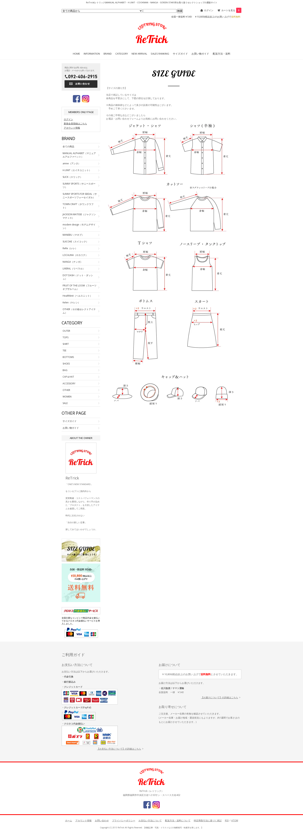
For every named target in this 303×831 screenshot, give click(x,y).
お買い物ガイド (200, 53)
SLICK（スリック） (72, 177)
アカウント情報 (72, 127)
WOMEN (67, 396)
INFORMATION (92, 53)
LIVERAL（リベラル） (74, 268)
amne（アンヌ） (71, 163)
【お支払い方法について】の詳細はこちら (119, 748)
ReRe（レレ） (70, 248)
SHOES (66, 363)
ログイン (208, 10)
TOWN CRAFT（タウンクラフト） (78, 205)
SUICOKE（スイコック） (75, 241)
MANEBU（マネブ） (73, 234)
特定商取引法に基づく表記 (208, 820)
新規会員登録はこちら (75, 123)
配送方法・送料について (178, 820)
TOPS (65, 337)
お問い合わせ (102, 820)
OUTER (66, 330)
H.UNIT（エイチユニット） (77, 170)
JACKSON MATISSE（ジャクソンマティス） (79, 216)
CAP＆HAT (68, 376)
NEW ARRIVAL (139, 53)
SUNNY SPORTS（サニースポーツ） (79, 185)
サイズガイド (180, 53)
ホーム (68, 820)
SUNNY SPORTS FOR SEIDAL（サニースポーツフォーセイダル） (80, 195)
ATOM (234, 820)
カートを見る (231, 10)
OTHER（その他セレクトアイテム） (79, 311)
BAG (65, 370)
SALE (65, 403)
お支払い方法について (150, 820)
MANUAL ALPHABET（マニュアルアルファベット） (79, 155)
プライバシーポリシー (123, 820)
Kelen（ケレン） (71, 302)
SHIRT (66, 344)
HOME (76, 53)
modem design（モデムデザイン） (79, 226)
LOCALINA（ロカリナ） (75, 255)
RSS (227, 820)
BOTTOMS (68, 357)
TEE (64, 350)
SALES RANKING (160, 53)
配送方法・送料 (221, 53)
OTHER (66, 390)
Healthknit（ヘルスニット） (77, 295)
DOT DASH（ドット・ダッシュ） (78, 277)
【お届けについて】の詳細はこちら (219, 697)
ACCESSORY (69, 383)
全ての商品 (68, 146)
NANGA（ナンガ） (73, 261)
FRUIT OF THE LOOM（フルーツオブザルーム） (79, 287)
